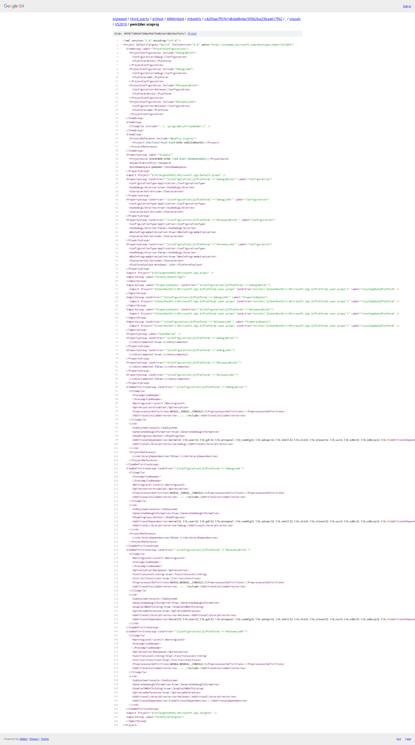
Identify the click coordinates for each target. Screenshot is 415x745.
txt (398, 739)
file (192, 33)
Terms (45, 739)
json (408, 739)
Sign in (407, 6)
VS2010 (121, 24)
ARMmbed (175, 18)
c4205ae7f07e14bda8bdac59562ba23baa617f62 (243, 18)
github (158, 18)
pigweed (120, 18)
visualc (295, 18)
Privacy (33, 739)
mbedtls (194, 18)
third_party (139, 18)
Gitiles (23, 739)
